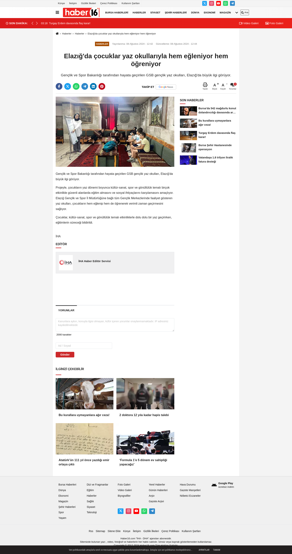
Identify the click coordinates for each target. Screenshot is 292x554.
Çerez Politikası (108, 3)
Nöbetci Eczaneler (190, 495)
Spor (61, 512)
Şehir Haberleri (176, 12)
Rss (91, 531)
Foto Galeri (274, 23)
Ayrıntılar (204, 550)
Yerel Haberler (157, 484)
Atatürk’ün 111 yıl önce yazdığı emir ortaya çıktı (84, 462)
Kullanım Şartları (131, 3)
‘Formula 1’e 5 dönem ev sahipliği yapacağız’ (143, 462)
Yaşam (62, 518)
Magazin (225, 12)
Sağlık (90, 501)
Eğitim (90, 490)
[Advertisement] (115, 289)
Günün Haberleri (158, 490)
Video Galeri (248, 23)
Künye (61, 3)
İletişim (73, 3)
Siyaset (155, 12)
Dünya (195, 12)
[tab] (66, 310)
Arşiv (152, 495)
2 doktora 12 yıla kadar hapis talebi (144, 415)
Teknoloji (92, 512)
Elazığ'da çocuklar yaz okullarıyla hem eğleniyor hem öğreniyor (122, 33)
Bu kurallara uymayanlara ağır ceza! (84, 415)
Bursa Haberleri (116, 12)
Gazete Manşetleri (190, 490)
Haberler (139, 12)
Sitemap (100, 531)
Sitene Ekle (114, 531)
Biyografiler (124, 495)
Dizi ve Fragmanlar (97, 484)
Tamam (216, 550)
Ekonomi (209, 12)
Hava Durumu (188, 484)
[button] (37, 23)
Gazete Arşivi (156, 501)
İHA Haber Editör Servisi (94, 261)
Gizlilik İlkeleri (88, 3)
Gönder (65, 354)
